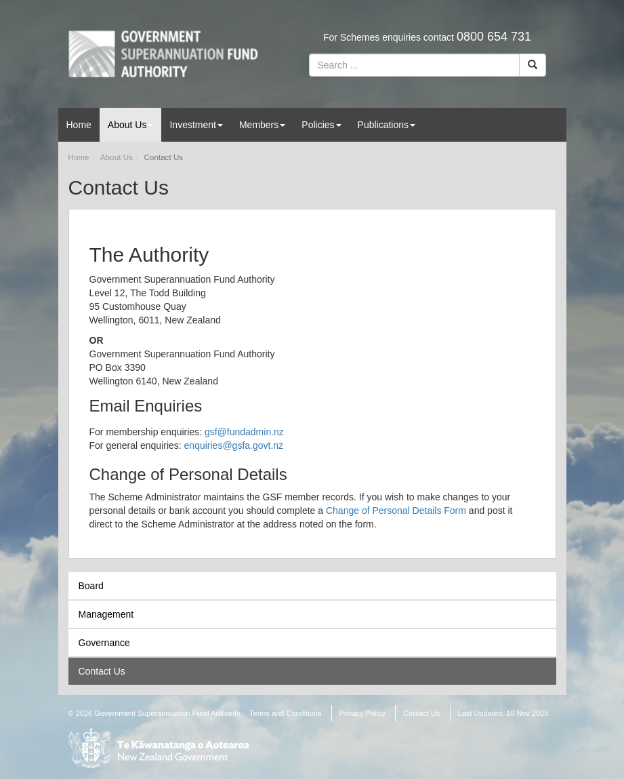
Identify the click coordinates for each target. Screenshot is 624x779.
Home (78, 124)
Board (91, 585)
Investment (195, 124)
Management (106, 614)
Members (262, 124)
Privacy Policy (362, 713)
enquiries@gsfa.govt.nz (234, 445)
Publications (387, 124)
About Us (131, 124)
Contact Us (102, 671)
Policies (321, 124)
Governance (104, 642)
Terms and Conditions (285, 713)
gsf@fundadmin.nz (244, 431)
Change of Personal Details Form (396, 510)
